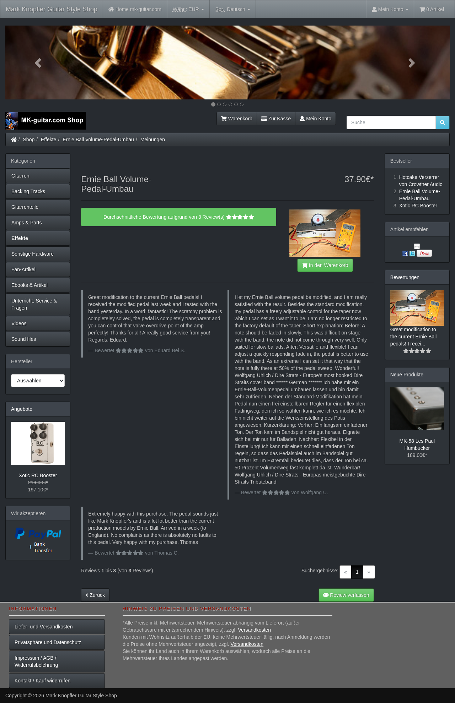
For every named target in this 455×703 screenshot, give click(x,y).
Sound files (23, 339)
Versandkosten (254, 630)
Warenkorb (236, 118)
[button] (38, 62)
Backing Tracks (28, 191)
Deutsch (232, 9)
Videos (19, 323)
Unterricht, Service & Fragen (34, 304)
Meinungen (152, 139)
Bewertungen (405, 277)
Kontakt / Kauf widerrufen (42, 680)
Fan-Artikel (23, 269)
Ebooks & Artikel (29, 285)
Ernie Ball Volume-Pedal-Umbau (98, 139)
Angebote (21, 409)
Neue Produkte (406, 374)
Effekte (48, 139)
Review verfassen (346, 595)
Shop (29, 139)
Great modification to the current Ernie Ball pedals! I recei (413, 337)
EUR (188, 9)
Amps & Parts (26, 222)
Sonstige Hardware (32, 254)
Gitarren (20, 176)
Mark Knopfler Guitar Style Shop (51, 9)
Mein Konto (315, 118)
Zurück (95, 595)
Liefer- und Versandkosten (44, 627)
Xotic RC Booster (38, 475)
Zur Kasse (276, 118)
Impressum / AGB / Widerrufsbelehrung (36, 661)
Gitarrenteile (24, 207)
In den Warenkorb (325, 265)
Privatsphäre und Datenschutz (48, 642)
